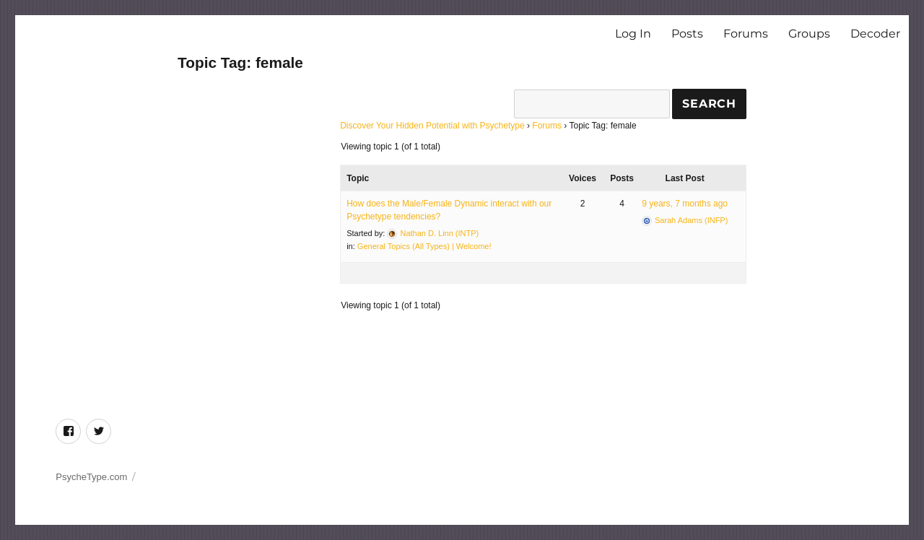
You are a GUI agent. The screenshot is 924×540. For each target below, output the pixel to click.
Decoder (875, 33)
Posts (687, 33)
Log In (633, 33)
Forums (745, 33)
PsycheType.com (91, 476)
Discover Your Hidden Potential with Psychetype (432, 126)
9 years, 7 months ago (685, 204)
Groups (809, 33)
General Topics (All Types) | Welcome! (424, 246)
